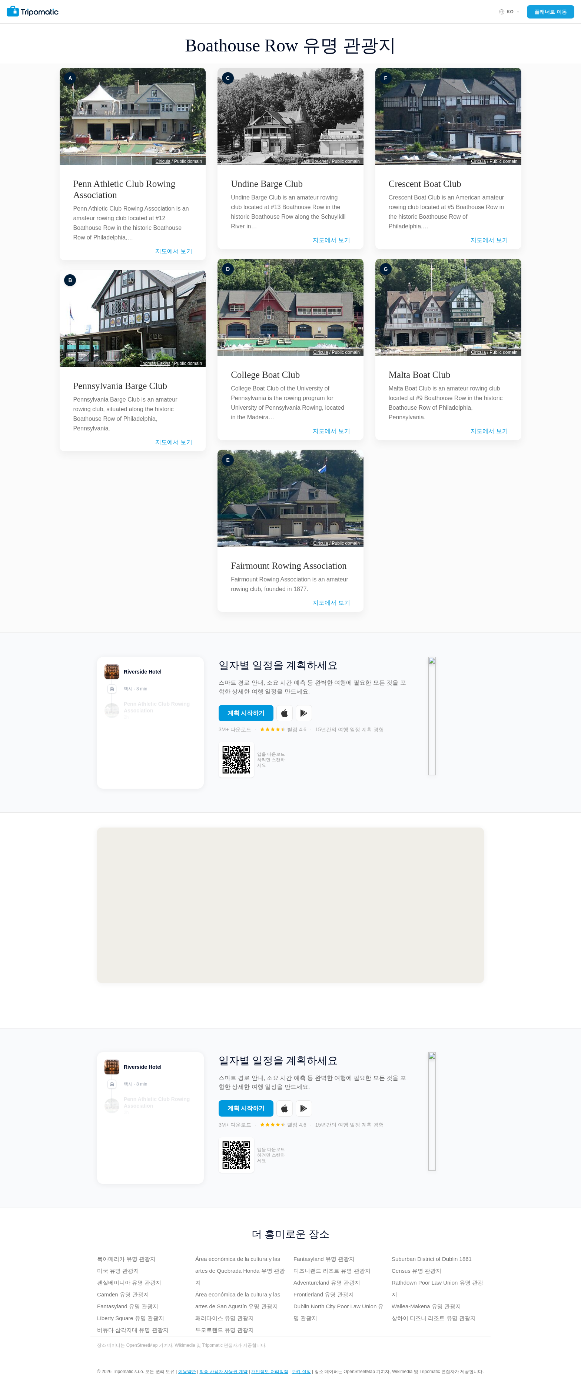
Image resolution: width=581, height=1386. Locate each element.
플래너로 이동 (550, 12)
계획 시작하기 (246, 716)
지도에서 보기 (173, 251)
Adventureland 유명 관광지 (326, 1282)
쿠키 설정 (301, 1371)
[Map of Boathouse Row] (290, 905)
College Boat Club (265, 375)
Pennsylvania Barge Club (120, 386)
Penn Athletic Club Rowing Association (124, 189)
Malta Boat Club (420, 375)
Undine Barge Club (267, 184)
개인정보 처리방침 (269, 1371)
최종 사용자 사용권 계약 (223, 1371)
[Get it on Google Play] (304, 716)
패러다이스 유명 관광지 (224, 1318)
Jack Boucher (314, 161)
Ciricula (163, 161)
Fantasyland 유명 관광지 (127, 1306)
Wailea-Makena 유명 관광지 (426, 1306)
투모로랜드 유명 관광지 (224, 1330)
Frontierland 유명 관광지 (323, 1294)
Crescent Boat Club (425, 184)
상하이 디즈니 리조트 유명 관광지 (434, 1318)
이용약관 (187, 1371)
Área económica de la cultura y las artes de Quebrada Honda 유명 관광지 (240, 1271)
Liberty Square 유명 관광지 (130, 1318)
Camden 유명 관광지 (123, 1294)
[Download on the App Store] (284, 716)
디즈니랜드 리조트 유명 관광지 (332, 1271)
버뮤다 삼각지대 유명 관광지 (133, 1330)
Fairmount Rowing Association (289, 566)
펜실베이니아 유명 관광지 (129, 1282)
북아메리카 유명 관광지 (126, 1259)
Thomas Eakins (155, 363)
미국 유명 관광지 (118, 1271)
